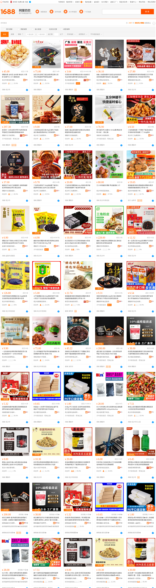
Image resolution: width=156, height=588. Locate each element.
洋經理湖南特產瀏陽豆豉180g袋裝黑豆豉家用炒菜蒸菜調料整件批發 (14, 297)
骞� (26, 523)
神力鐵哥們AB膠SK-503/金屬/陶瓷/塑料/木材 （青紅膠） (109, 131)
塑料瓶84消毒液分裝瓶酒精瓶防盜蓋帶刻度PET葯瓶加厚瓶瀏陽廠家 (140, 463)
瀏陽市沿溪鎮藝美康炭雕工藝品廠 (72, 135)
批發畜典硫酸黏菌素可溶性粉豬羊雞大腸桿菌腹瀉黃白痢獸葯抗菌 (140, 353)
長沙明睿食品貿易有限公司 (135, 246)
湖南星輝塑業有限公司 (135, 468)
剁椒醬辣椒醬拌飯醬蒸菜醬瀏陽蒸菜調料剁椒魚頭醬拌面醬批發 (14, 408)
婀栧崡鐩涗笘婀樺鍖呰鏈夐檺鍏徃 (9, 523)
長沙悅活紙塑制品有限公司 (9, 357)
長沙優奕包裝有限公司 (41, 412)
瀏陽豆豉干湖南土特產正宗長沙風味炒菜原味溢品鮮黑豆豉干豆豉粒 (14, 242)
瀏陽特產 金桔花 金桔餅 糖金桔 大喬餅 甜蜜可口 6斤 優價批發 (14, 76)
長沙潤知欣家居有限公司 (103, 80)
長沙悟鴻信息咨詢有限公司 (103, 468)
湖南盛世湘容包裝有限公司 (103, 357)
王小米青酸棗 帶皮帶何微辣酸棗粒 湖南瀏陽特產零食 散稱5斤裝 (46, 353)
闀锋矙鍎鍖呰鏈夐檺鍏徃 (103, 523)
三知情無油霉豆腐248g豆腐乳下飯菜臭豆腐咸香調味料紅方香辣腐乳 (46, 131)
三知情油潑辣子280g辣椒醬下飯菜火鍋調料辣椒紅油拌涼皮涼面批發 (46, 186)
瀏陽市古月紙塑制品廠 (9, 135)
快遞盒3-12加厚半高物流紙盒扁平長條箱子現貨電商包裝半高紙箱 (46, 408)
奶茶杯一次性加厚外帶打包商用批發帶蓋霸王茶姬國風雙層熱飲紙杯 (14, 131)
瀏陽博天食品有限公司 (135, 301)
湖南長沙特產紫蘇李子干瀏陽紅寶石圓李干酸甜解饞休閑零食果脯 (77, 353)
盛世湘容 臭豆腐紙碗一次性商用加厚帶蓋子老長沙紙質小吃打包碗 (109, 353)
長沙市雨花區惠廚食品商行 (135, 412)
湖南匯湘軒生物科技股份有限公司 (9, 412)
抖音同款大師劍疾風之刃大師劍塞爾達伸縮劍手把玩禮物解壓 (108, 463)
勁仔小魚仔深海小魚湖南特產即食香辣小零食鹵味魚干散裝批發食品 (140, 297)
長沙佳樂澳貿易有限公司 (41, 301)
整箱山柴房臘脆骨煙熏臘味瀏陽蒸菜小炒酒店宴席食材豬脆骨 (140, 408)
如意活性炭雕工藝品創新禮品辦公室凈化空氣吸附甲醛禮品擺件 (46, 76)
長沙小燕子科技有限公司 (41, 468)
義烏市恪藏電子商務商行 (135, 191)
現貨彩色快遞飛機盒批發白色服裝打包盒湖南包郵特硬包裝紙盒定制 (77, 76)
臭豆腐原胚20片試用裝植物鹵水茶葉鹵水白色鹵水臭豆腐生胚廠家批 (77, 242)
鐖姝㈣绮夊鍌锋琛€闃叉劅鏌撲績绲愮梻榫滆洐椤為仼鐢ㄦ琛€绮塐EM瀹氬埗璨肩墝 (77, 574)
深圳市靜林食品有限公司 (72, 357)
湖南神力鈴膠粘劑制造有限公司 (103, 135)
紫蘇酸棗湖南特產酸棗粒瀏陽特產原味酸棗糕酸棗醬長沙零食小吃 (140, 186)
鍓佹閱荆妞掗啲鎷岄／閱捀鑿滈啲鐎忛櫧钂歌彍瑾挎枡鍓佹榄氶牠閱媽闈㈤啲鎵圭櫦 (77, 519)
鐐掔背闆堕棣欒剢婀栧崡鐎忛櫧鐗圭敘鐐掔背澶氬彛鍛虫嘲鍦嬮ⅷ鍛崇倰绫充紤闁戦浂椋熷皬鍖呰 (109, 574)
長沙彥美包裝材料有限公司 (72, 412)
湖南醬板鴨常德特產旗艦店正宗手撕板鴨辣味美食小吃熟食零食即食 (140, 76)
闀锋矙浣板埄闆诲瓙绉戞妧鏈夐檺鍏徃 (9, 578)
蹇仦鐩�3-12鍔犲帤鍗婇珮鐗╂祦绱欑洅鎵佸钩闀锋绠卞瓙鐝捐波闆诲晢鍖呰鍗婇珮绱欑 (109, 519)
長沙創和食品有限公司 (72, 246)
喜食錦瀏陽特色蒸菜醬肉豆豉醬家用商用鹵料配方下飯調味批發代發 (77, 463)
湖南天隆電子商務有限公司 (72, 468)
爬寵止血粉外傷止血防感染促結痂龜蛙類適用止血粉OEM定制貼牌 (14, 463)
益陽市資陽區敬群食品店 (9, 246)
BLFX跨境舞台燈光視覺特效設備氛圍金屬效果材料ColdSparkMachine (109, 408)
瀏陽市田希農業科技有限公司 (103, 246)
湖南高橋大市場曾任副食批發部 (41, 357)
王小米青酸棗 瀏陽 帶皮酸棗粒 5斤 (108, 185)
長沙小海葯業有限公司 (9, 468)
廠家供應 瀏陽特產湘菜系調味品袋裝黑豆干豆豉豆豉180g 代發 (46, 242)
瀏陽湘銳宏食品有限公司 (135, 80)
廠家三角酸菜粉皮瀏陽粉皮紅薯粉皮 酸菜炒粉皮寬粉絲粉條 (108, 242)
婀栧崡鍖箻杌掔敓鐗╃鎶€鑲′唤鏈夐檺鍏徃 (72, 523)
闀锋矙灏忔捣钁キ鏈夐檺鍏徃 (72, 578)
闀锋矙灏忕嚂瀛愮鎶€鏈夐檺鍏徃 (103, 578)
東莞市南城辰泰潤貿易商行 (72, 301)
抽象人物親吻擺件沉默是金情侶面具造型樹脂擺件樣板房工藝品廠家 (108, 76)
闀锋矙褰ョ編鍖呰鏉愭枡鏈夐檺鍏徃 (135, 523)
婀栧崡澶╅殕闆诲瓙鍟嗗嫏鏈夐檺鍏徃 (135, 578)
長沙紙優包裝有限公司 (72, 80)
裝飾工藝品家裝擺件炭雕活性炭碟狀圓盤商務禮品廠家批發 (77, 131)
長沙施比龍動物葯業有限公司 (135, 357)
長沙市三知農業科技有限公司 (41, 135)
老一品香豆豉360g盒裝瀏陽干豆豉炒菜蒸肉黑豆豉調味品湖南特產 (140, 242)
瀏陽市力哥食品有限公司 (41, 246)
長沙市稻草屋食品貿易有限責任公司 (9, 301)
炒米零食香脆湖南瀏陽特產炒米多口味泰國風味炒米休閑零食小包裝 (46, 463)
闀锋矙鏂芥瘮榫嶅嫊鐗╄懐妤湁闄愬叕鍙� (41, 523)
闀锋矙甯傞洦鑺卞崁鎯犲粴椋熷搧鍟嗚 (41, 578)
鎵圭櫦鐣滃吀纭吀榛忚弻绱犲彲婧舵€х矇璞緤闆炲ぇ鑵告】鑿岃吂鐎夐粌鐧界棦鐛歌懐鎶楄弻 (46, 519)
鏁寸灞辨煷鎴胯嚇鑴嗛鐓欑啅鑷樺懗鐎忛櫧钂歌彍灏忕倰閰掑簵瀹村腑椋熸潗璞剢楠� (46, 574)
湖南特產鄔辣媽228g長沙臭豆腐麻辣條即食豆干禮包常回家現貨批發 (108, 297)
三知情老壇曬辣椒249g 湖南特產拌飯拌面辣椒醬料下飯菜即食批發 (77, 186)
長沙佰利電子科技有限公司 (103, 412)
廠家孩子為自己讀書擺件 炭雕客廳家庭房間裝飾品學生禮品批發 (14, 186)
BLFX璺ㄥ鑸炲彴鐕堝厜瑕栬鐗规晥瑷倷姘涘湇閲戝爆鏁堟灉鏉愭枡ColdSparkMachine (15, 574)
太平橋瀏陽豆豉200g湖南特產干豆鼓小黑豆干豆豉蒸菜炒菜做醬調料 (46, 297)
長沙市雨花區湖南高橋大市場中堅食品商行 (9, 80)
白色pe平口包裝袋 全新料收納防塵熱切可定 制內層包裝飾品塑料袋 (77, 408)
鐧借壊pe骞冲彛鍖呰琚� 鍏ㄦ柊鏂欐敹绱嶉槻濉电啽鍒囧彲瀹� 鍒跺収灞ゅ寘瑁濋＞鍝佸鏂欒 (141, 519)
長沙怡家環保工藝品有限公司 (41, 80)
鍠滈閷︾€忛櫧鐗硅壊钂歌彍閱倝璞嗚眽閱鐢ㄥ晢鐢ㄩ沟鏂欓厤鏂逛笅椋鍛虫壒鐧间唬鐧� (140, 574)
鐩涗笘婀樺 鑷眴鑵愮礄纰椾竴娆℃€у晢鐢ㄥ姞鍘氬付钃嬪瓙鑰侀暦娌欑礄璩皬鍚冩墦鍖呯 (14, 519)
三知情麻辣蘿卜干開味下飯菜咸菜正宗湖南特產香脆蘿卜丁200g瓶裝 (140, 131)
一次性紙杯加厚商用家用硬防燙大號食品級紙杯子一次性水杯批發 (14, 353)
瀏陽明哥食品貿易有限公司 (103, 301)
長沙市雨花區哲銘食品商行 (103, 191)
